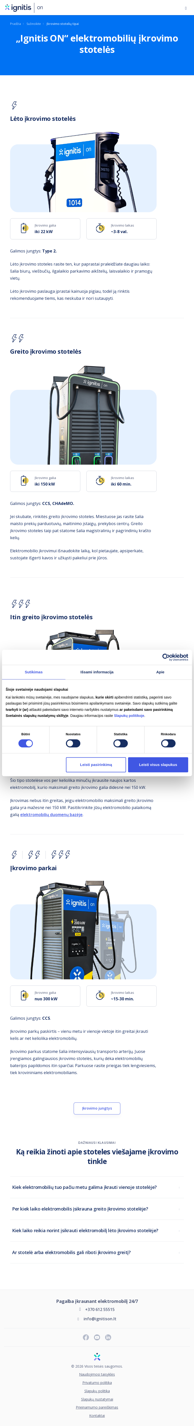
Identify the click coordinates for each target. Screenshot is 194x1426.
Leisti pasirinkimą (96, 764)
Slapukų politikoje (129, 716)
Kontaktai (97, 1416)
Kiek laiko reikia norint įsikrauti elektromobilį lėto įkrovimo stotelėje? (85, 1230)
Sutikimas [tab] (34, 672)
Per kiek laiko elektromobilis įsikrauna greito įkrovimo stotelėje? (80, 1209)
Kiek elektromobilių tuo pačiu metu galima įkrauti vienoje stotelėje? (84, 1187)
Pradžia (15, 24)
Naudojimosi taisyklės (97, 1374)
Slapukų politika (97, 1391)
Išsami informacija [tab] (97, 672)
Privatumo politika (97, 1383)
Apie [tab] (160, 672)
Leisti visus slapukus (158, 764)
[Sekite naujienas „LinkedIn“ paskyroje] (108, 1337)
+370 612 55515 (100, 1309)
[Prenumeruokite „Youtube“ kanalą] (97, 1337)
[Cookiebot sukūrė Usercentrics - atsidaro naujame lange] (166, 657)
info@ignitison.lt (100, 1319)
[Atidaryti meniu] (186, 8)
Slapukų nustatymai (97, 1399)
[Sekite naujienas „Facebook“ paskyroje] (86, 1337)
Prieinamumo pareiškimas (97, 1407)
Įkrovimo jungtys (97, 1108)
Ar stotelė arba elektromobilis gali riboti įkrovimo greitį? (71, 1252)
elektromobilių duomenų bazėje (51, 814)
